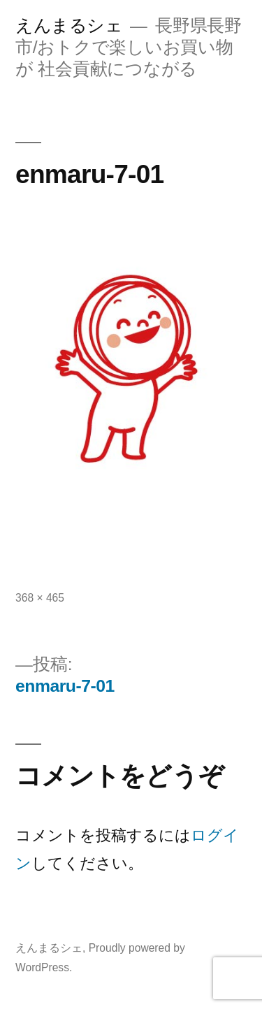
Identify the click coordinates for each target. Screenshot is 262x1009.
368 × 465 (39, 598)
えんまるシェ (68, 25)
